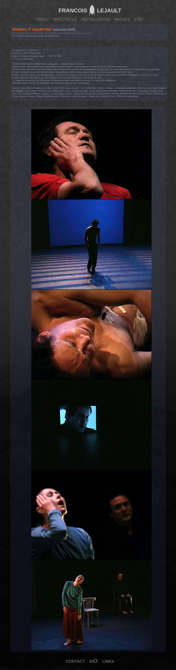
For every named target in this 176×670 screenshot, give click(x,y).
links (108, 661)
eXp (138, 19)
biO (93, 661)
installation (95, 19)
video (42, 19)
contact (75, 661)
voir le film (55, 55)
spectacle (65, 19)
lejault (108, 9)
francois (73, 9)
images (122, 19)
